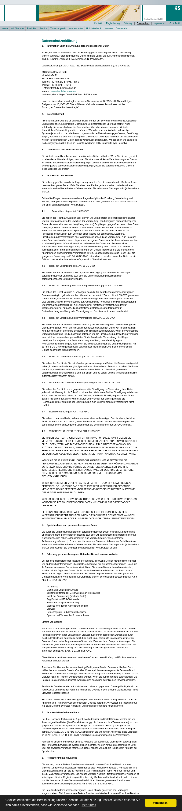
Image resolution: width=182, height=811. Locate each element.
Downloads (121, 28)
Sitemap (128, 23)
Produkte (31, 28)
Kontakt (98, 23)
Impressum (159, 23)
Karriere (109, 28)
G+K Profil (174, 23)
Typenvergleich (58, 28)
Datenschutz (143, 23)
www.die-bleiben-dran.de (63, 91)
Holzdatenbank (93, 28)
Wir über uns (17, 28)
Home (5, 28)
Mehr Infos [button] (89, 805)
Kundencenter (76, 28)
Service (43, 28)
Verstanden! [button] (161, 802)
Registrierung (113, 23)
